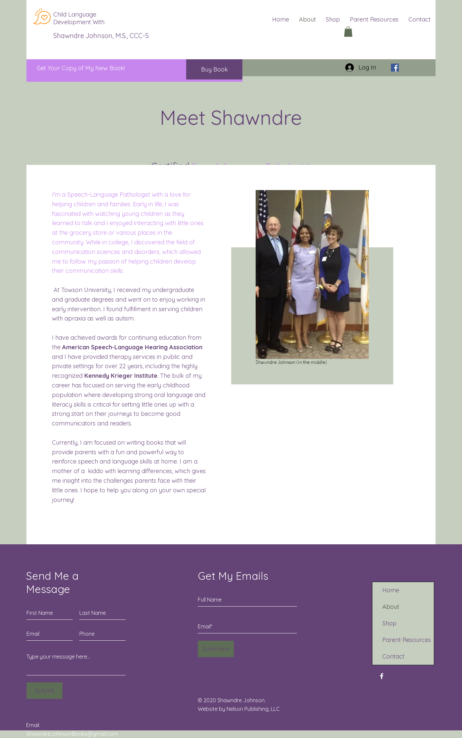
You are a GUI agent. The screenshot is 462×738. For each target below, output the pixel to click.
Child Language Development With (79, 18)
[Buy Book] (214, 69)
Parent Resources (406, 640)
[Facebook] (395, 68)
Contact (393, 656)
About (390, 607)
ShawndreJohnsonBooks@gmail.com (72, 733)
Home (390, 590)
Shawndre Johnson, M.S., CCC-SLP (104, 35)
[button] (348, 31)
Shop (389, 623)
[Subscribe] (216, 649)
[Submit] (44, 690)
